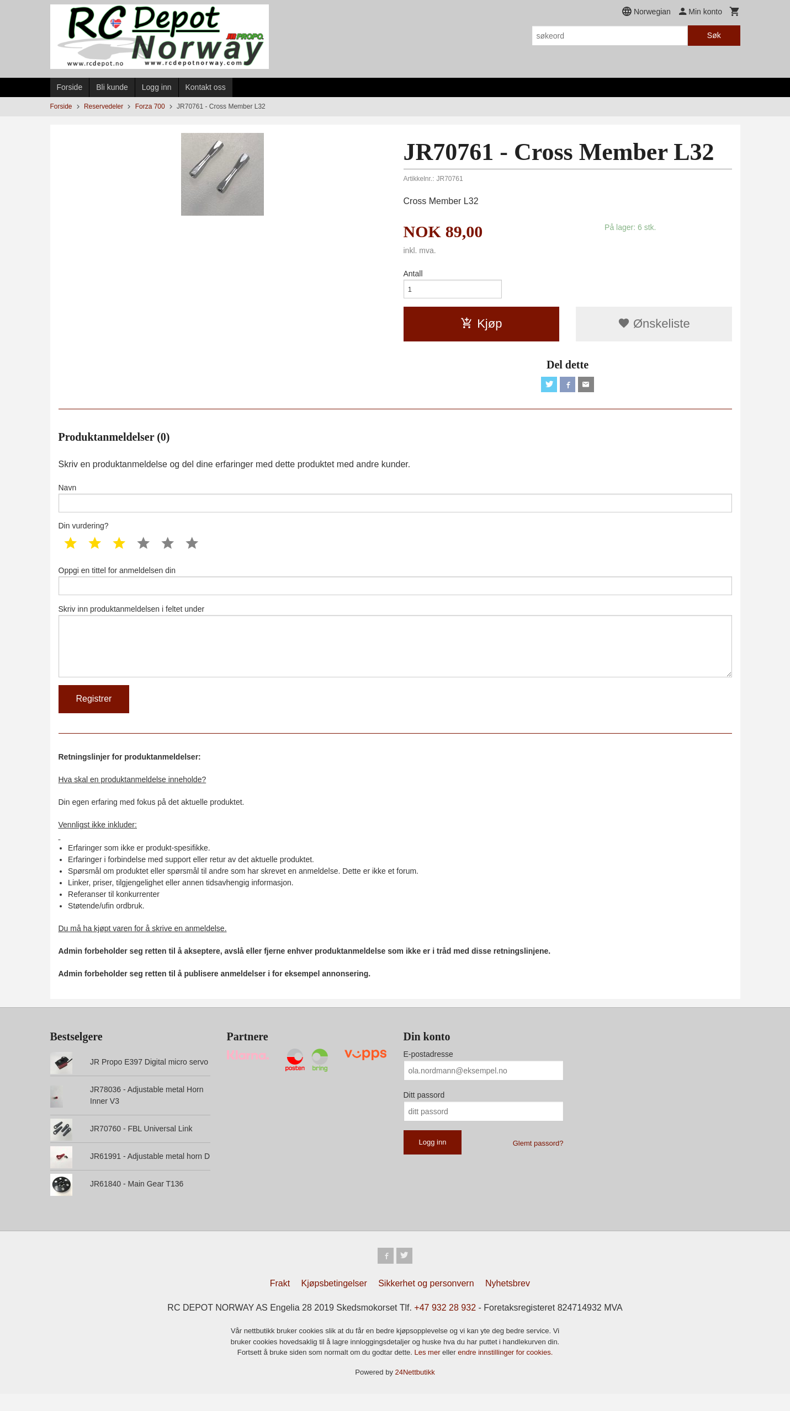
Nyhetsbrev (507, 1300)
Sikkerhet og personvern (426, 1300)
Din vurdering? (84, 532)
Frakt (280, 1300)
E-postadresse (428, 1069)
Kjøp (481, 326)
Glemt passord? (538, 1159)
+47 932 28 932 (445, 1324)
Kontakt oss (205, 87)
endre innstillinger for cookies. (505, 1369)
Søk (714, 35)
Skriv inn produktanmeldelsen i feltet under (395, 652)
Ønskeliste (654, 326)
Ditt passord (424, 1110)
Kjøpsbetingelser (334, 1300)
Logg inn (157, 87)
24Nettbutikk (415, 1389)
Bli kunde (112, 87)
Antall (413, 273)
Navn (395, 502)
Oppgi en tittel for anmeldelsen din (395, 588)
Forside (70, 87)
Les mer (429, 1369)
